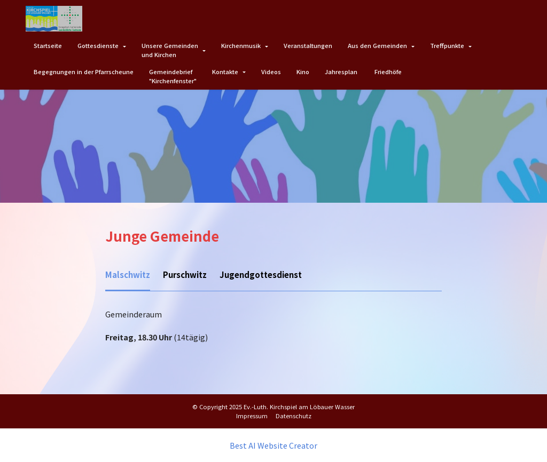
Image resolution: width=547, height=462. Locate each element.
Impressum (252, 415)
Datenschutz (293, 415)
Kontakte (225, 71)
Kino (302, 71)
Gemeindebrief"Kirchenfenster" (173, 76)
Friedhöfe (388, 71)
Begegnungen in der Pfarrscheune (84, 71)
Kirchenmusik (241, 45)
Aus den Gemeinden (377, 45)
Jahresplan (342, 71)
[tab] (127, 275)
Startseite (48, 45)
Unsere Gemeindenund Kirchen (170, 50)
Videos (271, 71)
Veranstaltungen (308, 45)
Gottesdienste (98, 45)
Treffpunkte (447, 45)
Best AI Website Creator (273, 445)
